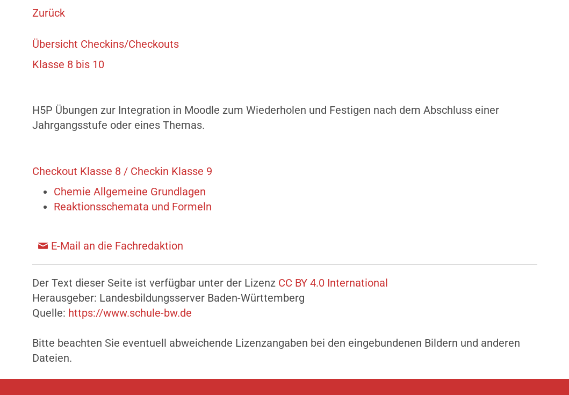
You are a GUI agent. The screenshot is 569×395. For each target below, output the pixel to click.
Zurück (48, 12)
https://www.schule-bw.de (130, 312)
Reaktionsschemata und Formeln (133, 206)
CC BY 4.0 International (333, 282)
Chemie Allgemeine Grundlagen (130, 191)
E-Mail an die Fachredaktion (117, 245)
